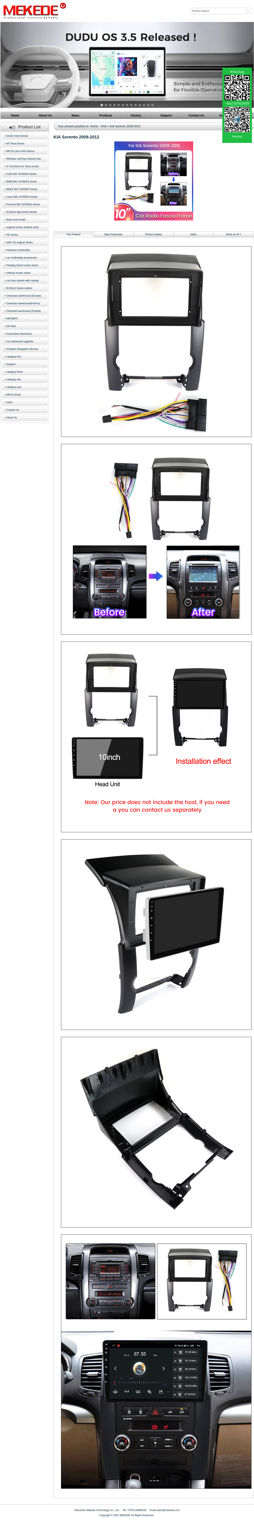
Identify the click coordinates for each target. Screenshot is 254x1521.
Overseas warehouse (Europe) (24, 295)
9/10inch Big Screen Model (22, 212)
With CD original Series (20, 242)
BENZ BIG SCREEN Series (22, 189)
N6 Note (11, 326)
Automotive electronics (19, 333)
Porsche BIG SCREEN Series (23, 204)
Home (94, 126)
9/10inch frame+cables (19, 288)
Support (11, 364)
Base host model (16, 219)
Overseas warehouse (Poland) (24, 310)
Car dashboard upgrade (20, 341)
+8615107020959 (237, 103)
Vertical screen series (19, 272)
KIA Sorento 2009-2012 (125, 126)
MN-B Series (14, 394)
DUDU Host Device (17, 135)
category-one (14, 387)
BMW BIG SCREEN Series (22, 181)
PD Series (12, 234)
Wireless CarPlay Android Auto (24, 158)
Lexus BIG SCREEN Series (22, 196)
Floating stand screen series (22, 265)
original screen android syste (23, 227)
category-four (14, 356)
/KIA (104, 126)
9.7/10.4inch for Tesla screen (23, 166)
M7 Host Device (15, 143)
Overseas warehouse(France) (23, 303)
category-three (15, 371)
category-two (14, 379)
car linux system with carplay (23, 280)
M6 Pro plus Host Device (20, 151)
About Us (11, 417)
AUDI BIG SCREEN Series (21, 173)
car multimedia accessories (22, 257)
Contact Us (13, 409)
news (9, 402)
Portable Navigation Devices (22, 349)
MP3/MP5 (12, 318)
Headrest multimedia (18, 250)
